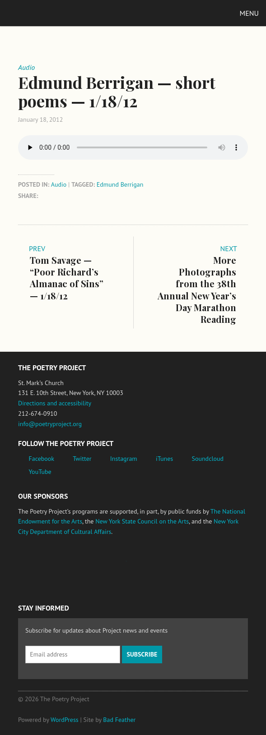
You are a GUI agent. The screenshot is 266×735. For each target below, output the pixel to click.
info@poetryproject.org (50, 424)
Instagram (123, 459)
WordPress (65, 720)
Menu (249, 13)
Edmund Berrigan (120, 184)
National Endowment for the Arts (43, 566)
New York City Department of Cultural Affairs (199, 565)
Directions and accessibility (54, 403)
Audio (59, 184)
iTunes (164, 459)
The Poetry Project (49, 13)
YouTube (40, 472)
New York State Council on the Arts (142, 521)
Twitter (82, 459)
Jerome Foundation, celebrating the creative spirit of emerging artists (101, 565)
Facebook (42, 459)
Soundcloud (207, 459)
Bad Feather (119, 720)
